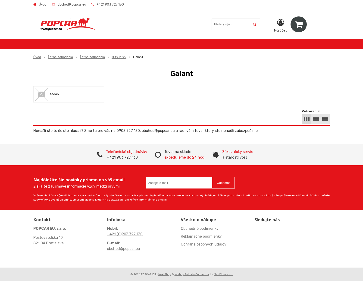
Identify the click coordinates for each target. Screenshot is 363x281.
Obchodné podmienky (200, 228)
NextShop (164, 274)
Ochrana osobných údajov (203, 244)
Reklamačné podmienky (201, 236)
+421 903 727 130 (110, 4)
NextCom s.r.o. (223, 274)
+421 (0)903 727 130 (125, 234)
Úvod (43, 4)
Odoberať (223, 183)
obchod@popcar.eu (72, 4)
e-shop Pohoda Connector (192, 274)
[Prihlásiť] (280, 25)
